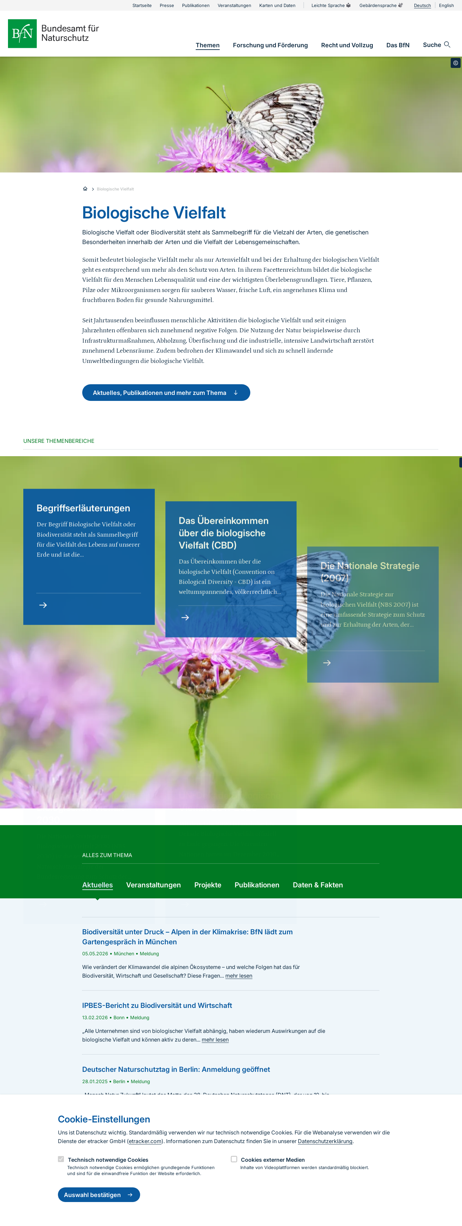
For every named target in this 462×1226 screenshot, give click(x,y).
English (446, 5)
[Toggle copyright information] (455, 63)
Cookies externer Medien (273, 1159)
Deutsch (422, 5)
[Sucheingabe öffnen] (437, 44)
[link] (207, 45)
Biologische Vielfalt (115, 188)
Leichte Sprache (331, 5)
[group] (97, 885)
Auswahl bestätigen (99, 1195)
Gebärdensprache (381, 5)
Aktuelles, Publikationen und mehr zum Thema (166, 393)
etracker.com (145, 1141)
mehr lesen (238, 975)
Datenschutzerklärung (325, 1141)
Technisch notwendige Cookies (108, 1159)
